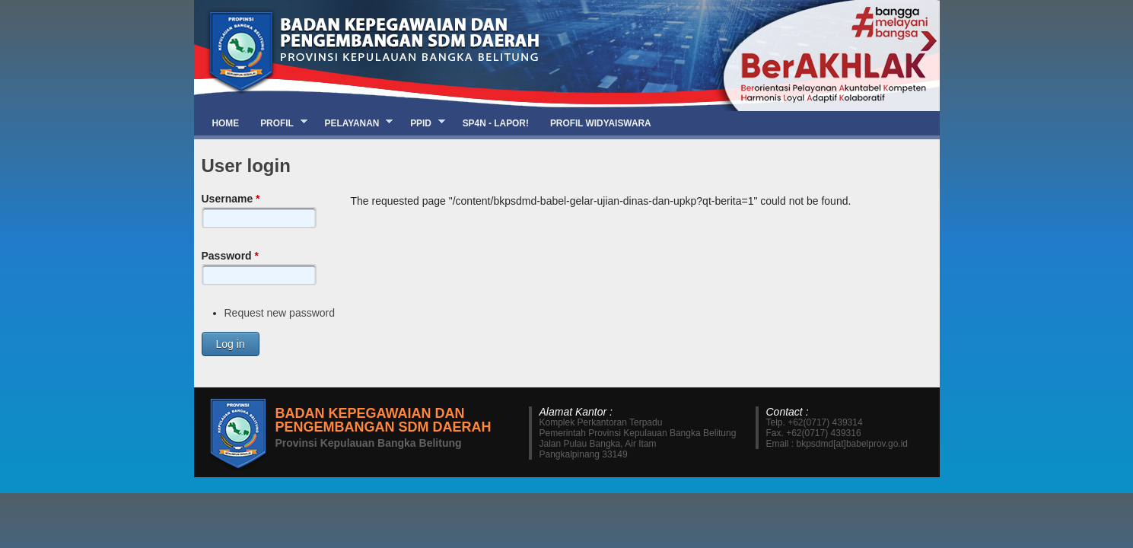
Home (226, 123)
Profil (278, 123)
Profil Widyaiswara (600, 123)
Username (231, 199)
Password (230, 256)
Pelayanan (353, 123)
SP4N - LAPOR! (496, 123)
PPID (422, 123)
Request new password (280, 313)
